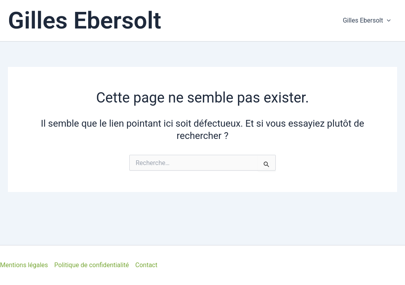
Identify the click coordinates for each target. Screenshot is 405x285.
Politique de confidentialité (91, 265)
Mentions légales (24, 265)
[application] (387, 20)
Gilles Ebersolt (84, 20)
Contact (146, 265)
